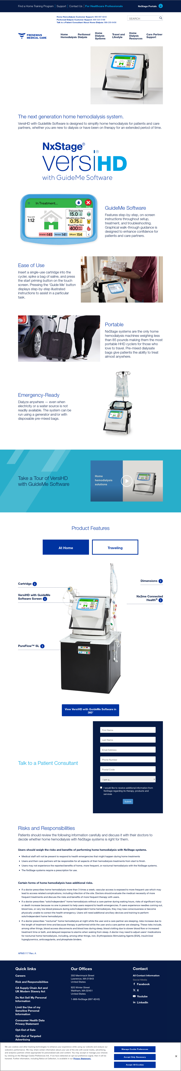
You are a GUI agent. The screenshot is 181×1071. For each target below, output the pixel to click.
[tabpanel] (90, 638)
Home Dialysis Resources (135, 35)
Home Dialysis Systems (100, 35)
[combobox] (145, 18)
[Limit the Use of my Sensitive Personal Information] (33, 1010)
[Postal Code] (128, 769)
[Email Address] (128, 750)
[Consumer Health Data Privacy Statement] (33, 1022)
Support (61, 6)
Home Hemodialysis (69, 36)
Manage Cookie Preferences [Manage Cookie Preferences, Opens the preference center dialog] (135, 1049)
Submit (128, 801)
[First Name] (128, 730)
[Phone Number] (128, 759)
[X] (138, 990)
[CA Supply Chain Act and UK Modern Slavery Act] (33, 989)
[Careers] (33, 975)
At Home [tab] (66, 548)
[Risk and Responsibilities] (33, 982)
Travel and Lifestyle (118, 36)
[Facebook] (143, 984)
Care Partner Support (154, 36)
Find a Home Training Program (36, 6)
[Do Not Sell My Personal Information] (33, 999)
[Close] (176, 1056)
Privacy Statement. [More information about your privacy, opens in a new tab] (82, 1058)
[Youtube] (142, 996)
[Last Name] (128, 740)
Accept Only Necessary (135, 1057)
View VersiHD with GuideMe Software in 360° (90, 710)
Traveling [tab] (115, 548)
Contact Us (75, 6)
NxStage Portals (150, 6)
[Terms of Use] (33, 1030)
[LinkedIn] (142, 1002)
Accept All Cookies (135, 1064)
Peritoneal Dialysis (84, 36)
